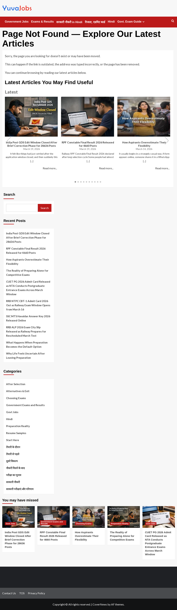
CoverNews (100, 604)
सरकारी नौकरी (13, 482)
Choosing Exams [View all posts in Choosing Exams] (84, 524)
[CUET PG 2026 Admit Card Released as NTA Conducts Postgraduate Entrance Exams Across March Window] (158, 517)
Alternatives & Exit (17, 391)
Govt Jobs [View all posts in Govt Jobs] (10, 524)
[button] (166, 141)
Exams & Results (42, 21)
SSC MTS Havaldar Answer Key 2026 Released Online (28, 318)
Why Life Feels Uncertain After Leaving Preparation (25, 355)
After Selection (15, 384)
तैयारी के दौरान (13, 447)
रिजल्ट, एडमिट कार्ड (95, 22)
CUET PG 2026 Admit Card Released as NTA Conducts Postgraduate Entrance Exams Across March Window (28, 288)
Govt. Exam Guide (131, 21)
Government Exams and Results (25, 405)
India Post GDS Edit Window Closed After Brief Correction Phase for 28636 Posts (31, 144)
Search (9, 194)
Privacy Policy (36, 593)
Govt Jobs (12, 412)
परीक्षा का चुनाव (13, 475)
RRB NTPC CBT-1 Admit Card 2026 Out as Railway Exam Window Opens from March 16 (28, 305)
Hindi (111, 21)
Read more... (50, 168)
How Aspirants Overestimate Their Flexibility (144, 144)
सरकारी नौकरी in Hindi (69, 22)
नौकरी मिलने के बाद (15, 468)
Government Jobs (17, 21)
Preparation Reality (18, 426)
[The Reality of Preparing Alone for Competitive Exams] (123, 517)
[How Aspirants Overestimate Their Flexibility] (88, 517)
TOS (22, 593)
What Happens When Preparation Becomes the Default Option (27, 344)
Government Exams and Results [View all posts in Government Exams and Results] (52, 523)
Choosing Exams (16, 398)
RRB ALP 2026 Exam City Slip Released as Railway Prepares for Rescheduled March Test (26, 331)
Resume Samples (16, 433)
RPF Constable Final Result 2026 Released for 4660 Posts (88, 144)
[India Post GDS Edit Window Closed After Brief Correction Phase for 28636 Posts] (18, 517)
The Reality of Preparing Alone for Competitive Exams (27, 272)
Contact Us (9, 593)
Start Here (12, 440)
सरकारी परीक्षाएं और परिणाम (19, 489)
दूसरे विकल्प (12, 461)
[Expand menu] (143, 21)
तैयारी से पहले (12, 454)
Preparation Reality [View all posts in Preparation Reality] (120, 524)
